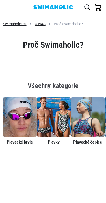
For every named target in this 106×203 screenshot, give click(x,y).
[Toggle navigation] (7, 7)
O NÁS (40, 24)
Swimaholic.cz (15, 24)
